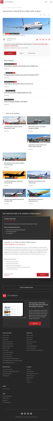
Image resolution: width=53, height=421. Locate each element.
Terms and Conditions (7, 396)
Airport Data (5, 339)
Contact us (6, 275)
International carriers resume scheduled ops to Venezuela (14, 163)
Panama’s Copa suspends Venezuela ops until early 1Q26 (14, 200)
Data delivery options (7, 373)
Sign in (46, 1)
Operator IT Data (6, 348)
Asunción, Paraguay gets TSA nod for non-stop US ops (13, 182)
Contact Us (28, 382)
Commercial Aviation (10, 7)
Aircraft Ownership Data (8, 352)
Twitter (25, 413)
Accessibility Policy (7, 402)
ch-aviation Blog (30, 371)
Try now (10, 53)
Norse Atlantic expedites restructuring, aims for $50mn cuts (21, 66)
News (4, 7)
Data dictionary (6, 375)
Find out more (31, 53)
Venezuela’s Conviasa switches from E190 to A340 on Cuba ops (37, 145)
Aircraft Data (5, 350)
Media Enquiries (29, 377)
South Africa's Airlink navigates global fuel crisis (17, 92)
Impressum (5, 400)
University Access (30, 375)
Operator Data (6, 337)
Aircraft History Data (7, 354)
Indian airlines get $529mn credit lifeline (15, 101)
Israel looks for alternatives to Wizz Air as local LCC (18, 84)
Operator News (6, 335)
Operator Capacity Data (8, 346)
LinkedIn (37, 39)
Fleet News (19, 7)
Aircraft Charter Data (7, 356)
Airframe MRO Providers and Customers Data (12, 360)
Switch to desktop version (26, 287)
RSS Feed (49, 39)
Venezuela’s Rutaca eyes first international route (35, 200)
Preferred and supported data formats (11, 371)
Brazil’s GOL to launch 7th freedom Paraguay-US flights (37, 127)
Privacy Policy (6, 398)
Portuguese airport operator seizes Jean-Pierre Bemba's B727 (21, 75)
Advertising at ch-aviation (32, 373)
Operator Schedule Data (8, 343)
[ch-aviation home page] (7, 1)
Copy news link (46, 39)
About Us (28, 369)
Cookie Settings (6, 388)
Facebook (43, 39)
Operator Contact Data (8, 341)
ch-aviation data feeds (7, 369)
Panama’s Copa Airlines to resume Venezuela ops (36, 182)
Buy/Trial (43, 274)
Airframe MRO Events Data (8, 362)
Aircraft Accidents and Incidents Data (11, 358)
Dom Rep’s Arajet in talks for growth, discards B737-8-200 (13, 127)
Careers (28, 379)
